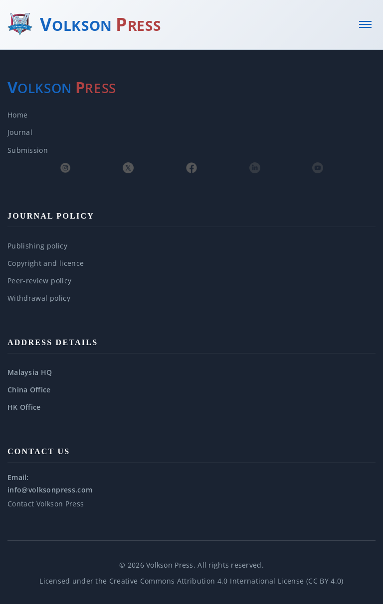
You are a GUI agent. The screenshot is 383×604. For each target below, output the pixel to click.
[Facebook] (191, 167)
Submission (27, 150)
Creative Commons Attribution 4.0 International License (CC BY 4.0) (226, 581)
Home (17, 115)
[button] (191, 372)
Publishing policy (37, 245)
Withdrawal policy (38, 298)
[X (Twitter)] (128, 167)
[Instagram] (65, 167)
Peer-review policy (39, 280)
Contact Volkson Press (45, 503)
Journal (19, 132)
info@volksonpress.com (49, 489)
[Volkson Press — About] (61, 88)
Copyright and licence (45, 263)
